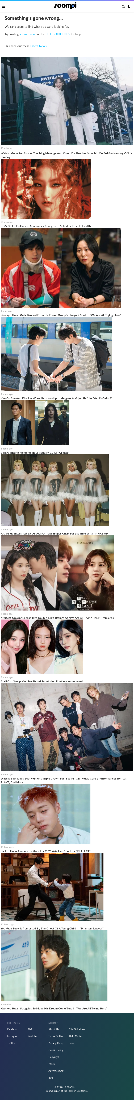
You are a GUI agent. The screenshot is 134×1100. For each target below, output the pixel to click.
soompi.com (28, 34)
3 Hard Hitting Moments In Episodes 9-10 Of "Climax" (35, 452)
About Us (53, 1029)
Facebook (12, 1029)
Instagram (12, 1036)
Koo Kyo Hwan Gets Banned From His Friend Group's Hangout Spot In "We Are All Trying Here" (61, 315)
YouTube (32, 1036)
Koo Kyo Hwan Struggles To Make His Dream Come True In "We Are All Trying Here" (54, 1008)
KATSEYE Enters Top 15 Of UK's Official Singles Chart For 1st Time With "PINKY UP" (55, 533)
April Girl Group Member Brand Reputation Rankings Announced (42, 681)
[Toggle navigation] (3, 6)
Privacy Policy (56, 1043)
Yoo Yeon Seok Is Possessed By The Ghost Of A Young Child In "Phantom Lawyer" (52, 928)
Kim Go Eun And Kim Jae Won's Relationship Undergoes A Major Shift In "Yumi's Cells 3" (56, 398)
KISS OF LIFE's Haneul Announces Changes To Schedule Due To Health (46, 226)
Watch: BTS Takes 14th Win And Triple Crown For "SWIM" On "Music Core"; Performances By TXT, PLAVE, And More (64, 780)
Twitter (11, 1043)
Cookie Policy (55, 1050)
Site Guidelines (77, 1029)
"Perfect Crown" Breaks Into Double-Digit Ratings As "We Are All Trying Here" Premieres (57, 617)
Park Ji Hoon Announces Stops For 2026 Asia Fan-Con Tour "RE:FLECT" (45, 851)
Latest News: (38, 46)
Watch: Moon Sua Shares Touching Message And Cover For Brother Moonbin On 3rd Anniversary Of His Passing (66, 155)
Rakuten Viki (74, 1090)
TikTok (31, 1029)
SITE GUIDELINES (58, 34)
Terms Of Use (55, 1036)
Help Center (75, 1036)
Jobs (71, 1043)
